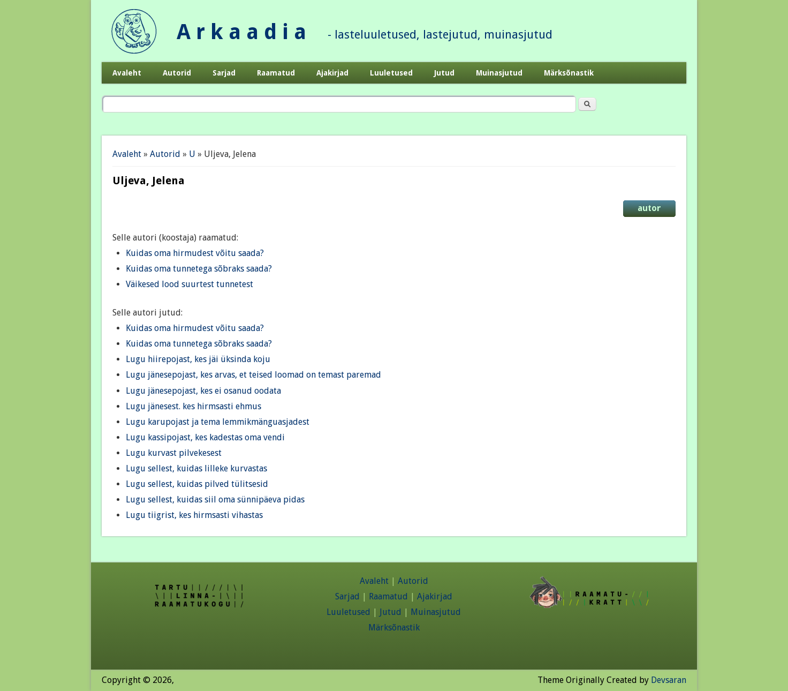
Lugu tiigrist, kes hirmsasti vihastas (194, 515)
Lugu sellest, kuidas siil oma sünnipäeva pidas (215, 499)
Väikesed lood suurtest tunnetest (189, 284)
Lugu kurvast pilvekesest (174, 453)
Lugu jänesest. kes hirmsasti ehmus (193, 406)
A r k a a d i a (241, 31)
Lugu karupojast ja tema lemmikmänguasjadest (217, 422)
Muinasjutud (499, 73)
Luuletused (391, 73)
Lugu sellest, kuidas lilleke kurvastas (196, 468)
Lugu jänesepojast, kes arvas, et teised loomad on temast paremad (253, 375)
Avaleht (126, 73)
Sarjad (224, 73)
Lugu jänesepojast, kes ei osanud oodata (203, 391)
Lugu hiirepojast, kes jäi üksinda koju (198, 359)
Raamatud (276, 73)
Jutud (444, 73)
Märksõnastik (569, 73)
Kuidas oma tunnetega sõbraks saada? (199, 269)
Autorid (177, 73)
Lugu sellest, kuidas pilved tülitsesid (197, 484)
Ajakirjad (332, 73)
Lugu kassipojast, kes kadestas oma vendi (205, 437)
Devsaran (668, 680)
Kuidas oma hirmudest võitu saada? (195, 253)
